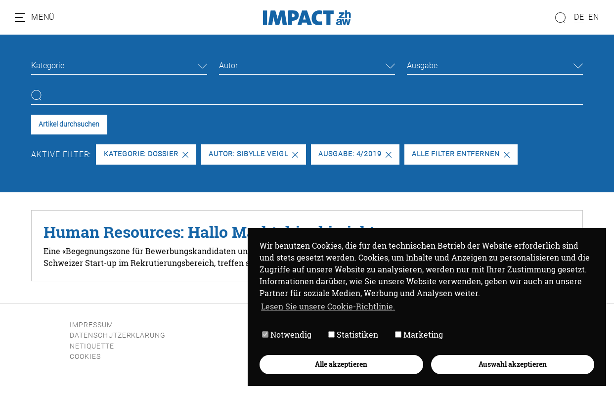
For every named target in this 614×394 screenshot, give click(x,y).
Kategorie (47, 65)
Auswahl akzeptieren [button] (513, 364)
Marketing (419, 334)
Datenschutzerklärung (118, 335)
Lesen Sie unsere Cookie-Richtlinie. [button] (328, 306)
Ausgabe (422, 65)
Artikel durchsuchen (69, 124)
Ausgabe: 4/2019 (355, 154)
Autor (228, 65)
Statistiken (353, 334)
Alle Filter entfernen (461, 154)
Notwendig (286, 334)
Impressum (91, 325)
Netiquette (92, 346)
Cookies (85, 356)
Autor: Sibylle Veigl (253, 154)
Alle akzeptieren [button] (341, 364)
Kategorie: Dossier (146, 154)
